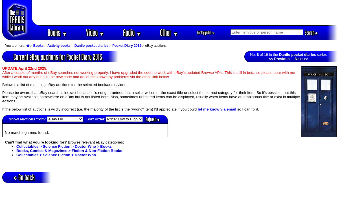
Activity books (59, 46)
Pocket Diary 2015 (126, 46)
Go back (24, 177)
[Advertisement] (185, 12)
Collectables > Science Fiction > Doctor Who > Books (64, 146)
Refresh (153, 119)
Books (57, 32)
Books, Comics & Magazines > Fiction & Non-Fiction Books (69, 151)
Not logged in (206, 32)
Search (311, 33)
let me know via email (217, 109)
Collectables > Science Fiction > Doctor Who (56, 155)
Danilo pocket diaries (91, 46)
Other (169, 32)
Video (95, 32)
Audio (132, 32)
